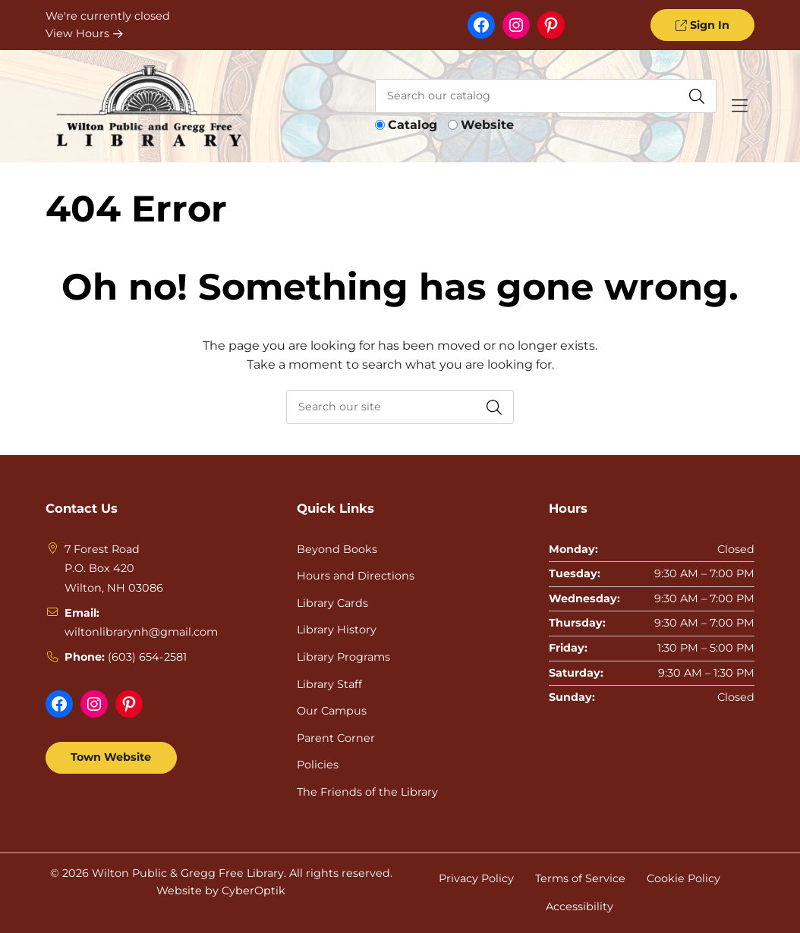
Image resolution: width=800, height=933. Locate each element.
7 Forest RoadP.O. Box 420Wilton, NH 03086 (114, 568)
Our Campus (332, 711)
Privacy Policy (476, 878)
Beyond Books (337, 549)
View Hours (84, 33)
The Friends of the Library (367, 792)
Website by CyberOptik (220, 890)
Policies (318, 764)
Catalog (412, 125)
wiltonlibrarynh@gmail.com (141, 632)
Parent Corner (336, 738)
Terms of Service (580, 878)
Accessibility (579, 906)
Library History (336, 629)
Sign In (702, 25)
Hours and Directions (355, 576)
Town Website (111, 757)
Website (487, 125)
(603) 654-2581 (147, 657)
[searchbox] (400, 407)
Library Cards (332, 603)
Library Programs (343, 657)
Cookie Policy (683, 878)
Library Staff (329, 684)
